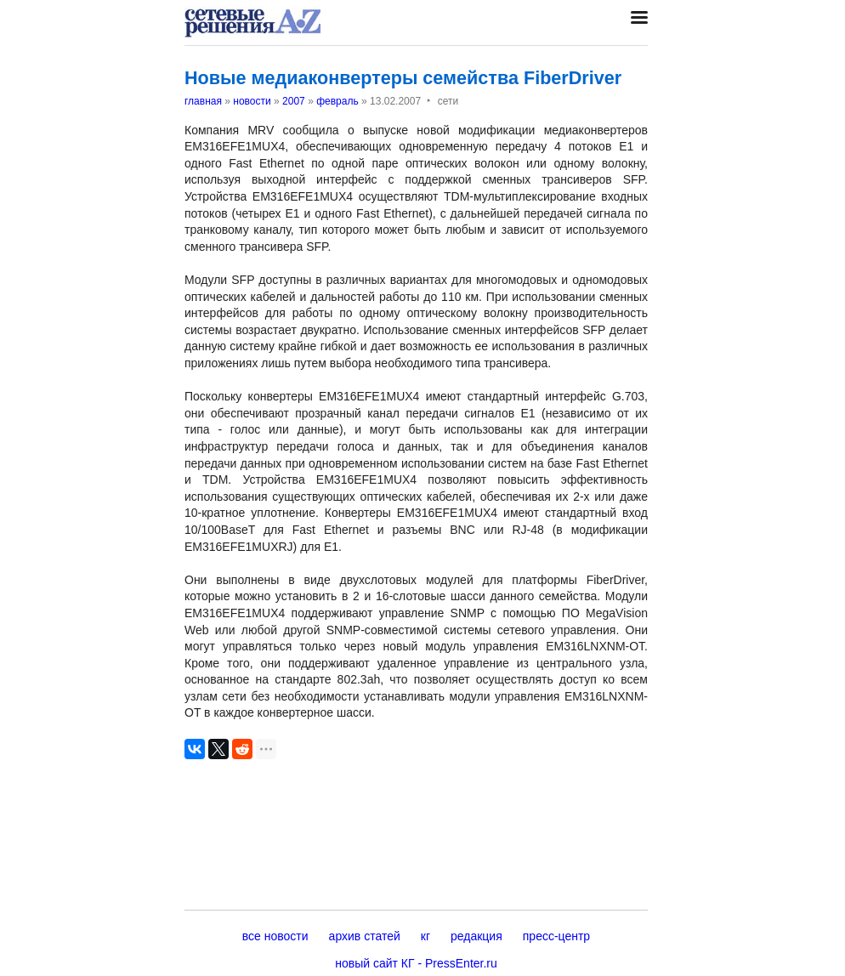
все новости (275, 936)
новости (251, 101)
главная (203, 101)
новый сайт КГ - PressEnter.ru (416, 963)
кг (425, 936)
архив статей (364, 936)
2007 (293, 101)
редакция (476, 936)
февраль (337, 101)
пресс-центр (556, 936)
